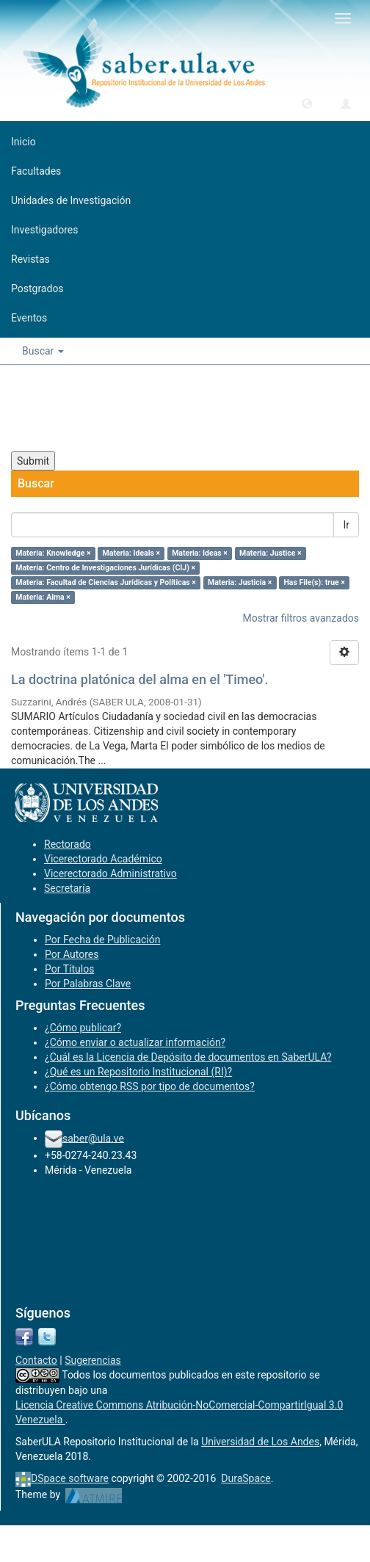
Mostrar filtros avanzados (300, 618)
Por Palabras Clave (88, 983)
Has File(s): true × (313, 582)
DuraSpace (246, 1478)
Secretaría (67, 888)
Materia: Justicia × (240, 582)
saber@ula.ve (93, 1138)
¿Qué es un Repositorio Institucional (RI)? (138, 1072)
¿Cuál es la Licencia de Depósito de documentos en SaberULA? (188, 1057)
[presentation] (122, 408)
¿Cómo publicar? (83, 1028)
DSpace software (70, 1478)
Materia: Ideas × (200, 553)
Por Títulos (69, 969)
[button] (307, 102)
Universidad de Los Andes (260, 1441)
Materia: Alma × (42, 597)
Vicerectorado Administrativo (110, 873)
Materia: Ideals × (131, 553)
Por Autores (71, 954)
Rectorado (67, 844)
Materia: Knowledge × (52, 553)
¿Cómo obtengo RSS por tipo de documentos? (150, 1086)
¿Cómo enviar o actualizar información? (135, 1042)
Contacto (36, 1360)
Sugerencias (93, 1360)
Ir (346, 525)
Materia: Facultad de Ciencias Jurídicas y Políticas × (105, 582)
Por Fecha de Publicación (103, 939)
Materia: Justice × (270, 553)
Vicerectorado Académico (103, 859)
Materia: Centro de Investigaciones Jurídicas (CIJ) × (105, 568)
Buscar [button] (43, 351)
